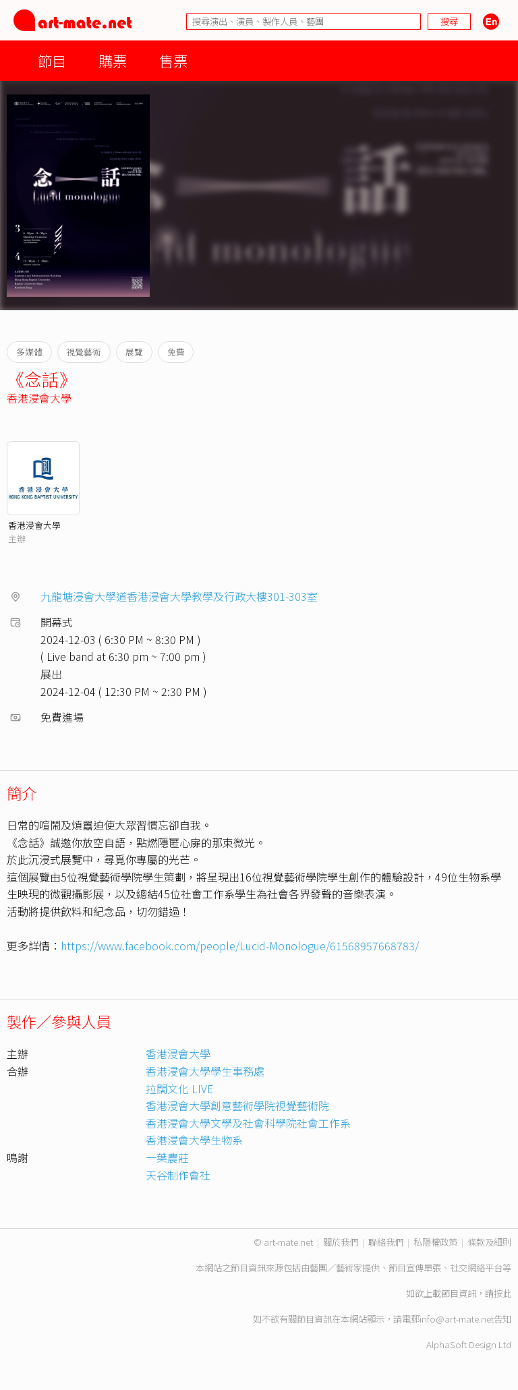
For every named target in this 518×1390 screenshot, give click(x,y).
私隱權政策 (435, 1242)
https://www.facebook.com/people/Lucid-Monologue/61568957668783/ (240, 945)
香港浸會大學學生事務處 (205, 1071)
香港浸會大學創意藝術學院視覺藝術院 (237, 1105)
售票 (173, 60)
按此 (502, 1293)
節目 (52, 60)
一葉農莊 (167, 1157)
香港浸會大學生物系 (194, 1140)
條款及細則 (489, 1242)
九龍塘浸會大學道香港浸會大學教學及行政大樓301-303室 (179, 596)
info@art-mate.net (457, 1318)
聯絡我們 (385, 1242)
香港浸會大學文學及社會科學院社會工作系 (248, 1123)
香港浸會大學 (39, 398)
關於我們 (340, 1242)
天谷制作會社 (178, 1175)
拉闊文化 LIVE (180, 1088)
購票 (112, 60)
